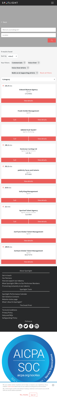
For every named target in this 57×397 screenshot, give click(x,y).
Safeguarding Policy (9, 318)
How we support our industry (13, 281)
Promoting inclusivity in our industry (16, 286)
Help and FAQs (7, 315)
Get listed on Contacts (10, 297)
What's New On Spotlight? (12, 302)
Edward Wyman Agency (28, 89)
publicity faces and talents (28, 170)
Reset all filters (46, 73)
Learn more (11, 386)
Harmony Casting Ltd (28, 149)
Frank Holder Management (28, 111)
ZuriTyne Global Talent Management (28, 232)
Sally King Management (28, 191)
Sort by (3, 56)
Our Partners (7, 278)
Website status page (10, 299)
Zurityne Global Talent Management (28, 251)
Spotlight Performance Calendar (14, 294)
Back (4, 22)
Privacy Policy (7, 312)
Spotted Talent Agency (28, 210)
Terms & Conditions (9, 310)
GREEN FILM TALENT (28, 130)
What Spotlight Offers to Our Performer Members (21, 283)
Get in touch (6, 275)
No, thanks (24, 395)
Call (14, 120)
